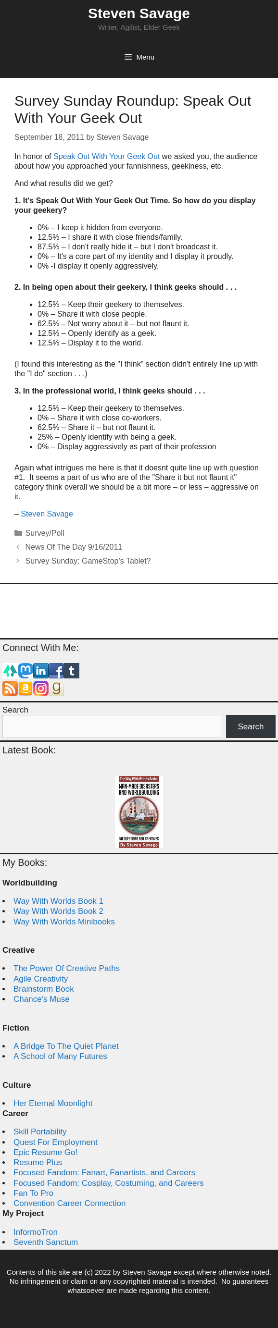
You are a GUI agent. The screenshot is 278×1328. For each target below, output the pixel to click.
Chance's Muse (41, 999)
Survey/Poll (44, 533)
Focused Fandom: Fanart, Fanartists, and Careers (104, 1172)
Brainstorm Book (43, 989)
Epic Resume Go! (45, 1152)
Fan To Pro (33, 1193)
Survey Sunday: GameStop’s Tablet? (88, 561)
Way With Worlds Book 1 (58, 901)
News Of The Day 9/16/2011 (74, 547)
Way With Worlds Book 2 (58, 911)
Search (15, 709)
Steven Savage (139, 13)
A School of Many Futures (60, 1056)
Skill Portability (40, 1131)
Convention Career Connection (69, 1203)
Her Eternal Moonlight (52, 1103)
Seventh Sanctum (45, 1242)
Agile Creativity (40, 979)
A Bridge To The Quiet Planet (66, 1046)
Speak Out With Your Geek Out (106, 156)
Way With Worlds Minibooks (64, 921)
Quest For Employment (55, 1142)
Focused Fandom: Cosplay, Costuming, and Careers (108, 1183)
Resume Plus (37, 1162)
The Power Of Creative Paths (66, 968)
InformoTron (35, 1232)
